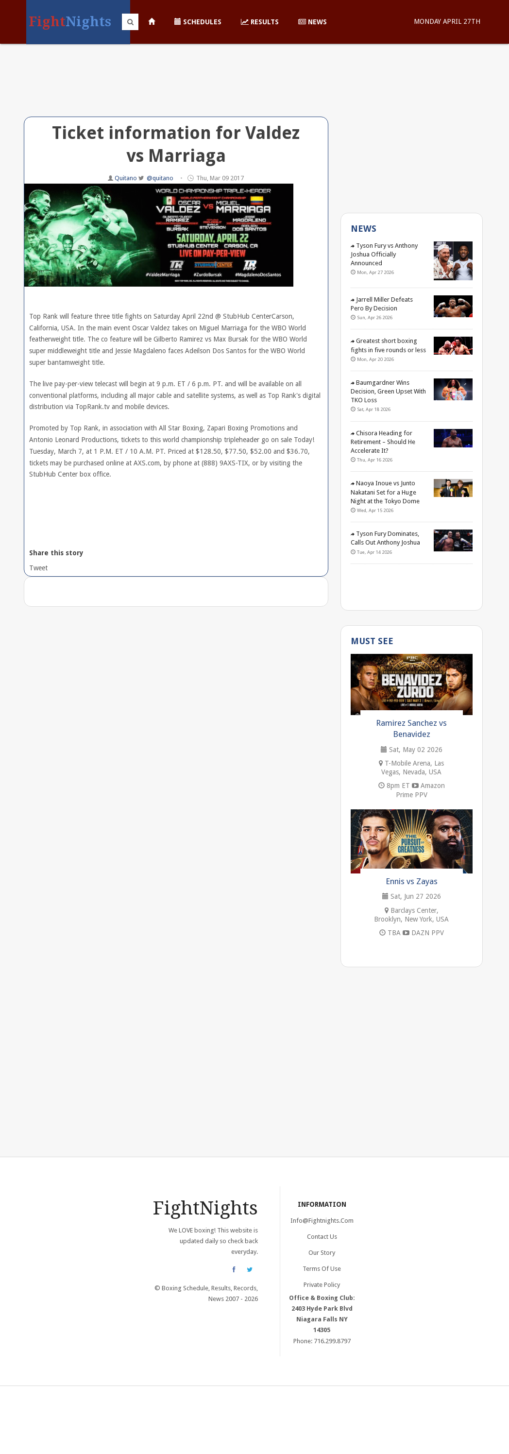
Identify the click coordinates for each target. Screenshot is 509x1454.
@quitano (160, 178)
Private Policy (322, 1284)
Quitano (126, 178)
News (312, 22)
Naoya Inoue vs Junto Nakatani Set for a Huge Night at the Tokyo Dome (385, 491)
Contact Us (322, 1236)
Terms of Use (322, 1268)
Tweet (37, 567)
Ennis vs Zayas (412, 881)
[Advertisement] (176, 87)
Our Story (321, 1252)
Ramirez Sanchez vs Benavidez (411, 728)
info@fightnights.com (322, 1220)
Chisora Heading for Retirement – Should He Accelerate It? (383, 441)
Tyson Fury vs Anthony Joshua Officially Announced (384, 254)
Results (260, 22)
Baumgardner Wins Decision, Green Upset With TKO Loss (388, 391)
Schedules (197, 22)
